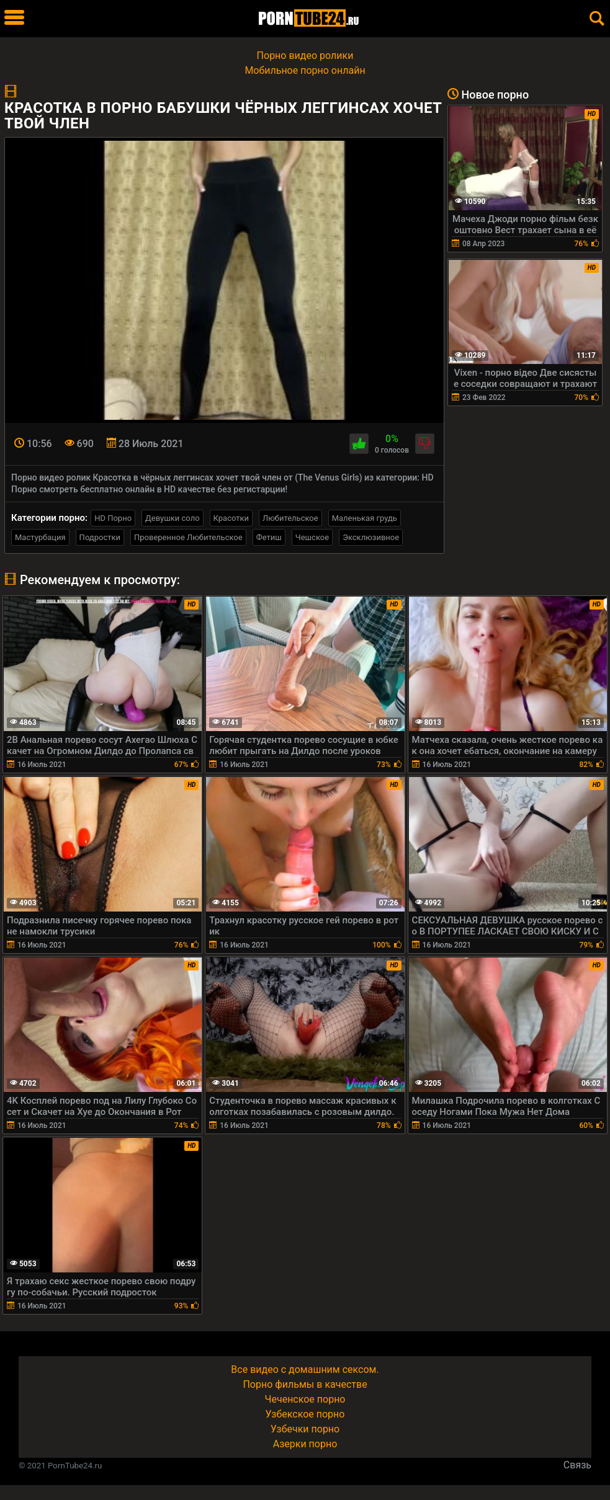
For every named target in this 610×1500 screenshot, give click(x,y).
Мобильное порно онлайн (304, 70)
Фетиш (269, 537)
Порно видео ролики (305, 55)
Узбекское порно (305, 1414)
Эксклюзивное (371, 537)
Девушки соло (172, 518)
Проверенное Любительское (188, 537)
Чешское (312, 537)
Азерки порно (305, 1444)
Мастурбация (40, 537)
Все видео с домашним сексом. (305, 1369)
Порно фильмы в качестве (305, 1384)
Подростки (99, 537)
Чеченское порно (305, 1399)
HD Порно (113, 518)
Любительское (290, 518)
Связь (577, 1465)
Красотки (231, 518)
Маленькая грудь (364, 518)
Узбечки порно (305, 1429)
